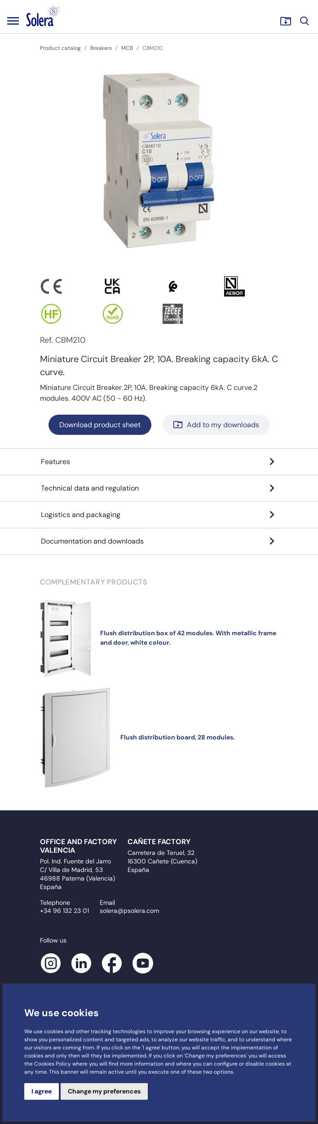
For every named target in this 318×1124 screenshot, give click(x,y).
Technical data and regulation (159, 488)
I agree (41, 1091)
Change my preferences (104, 1091)
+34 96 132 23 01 (64, 911)
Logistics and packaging (159, 514)
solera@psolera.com (129, 911)
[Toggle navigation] (13, 21)
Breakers (101, 48)
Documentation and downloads (159, 541)
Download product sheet (100, 424)
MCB (127, 48)
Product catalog (60, 48)
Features (159, 461)
